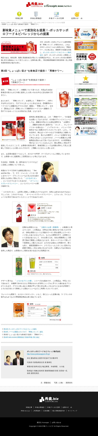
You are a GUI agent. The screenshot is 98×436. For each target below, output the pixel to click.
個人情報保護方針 (58, 411)
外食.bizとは (25, 411)
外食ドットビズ (47, 426)
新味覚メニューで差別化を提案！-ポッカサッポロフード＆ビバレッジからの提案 (38, 22)
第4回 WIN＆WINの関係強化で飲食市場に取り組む (22, 337)
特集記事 (19, 18)
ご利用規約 (36, 411)
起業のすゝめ (77, 18)
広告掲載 (46, 411)
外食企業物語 (36, 18)
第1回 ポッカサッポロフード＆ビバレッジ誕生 (20, 329)
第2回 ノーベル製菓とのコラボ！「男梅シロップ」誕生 (23, 332)
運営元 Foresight (43, 422)
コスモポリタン (31, 178)
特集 (8, 22)
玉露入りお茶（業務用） (50, 227)
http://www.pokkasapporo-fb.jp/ (38, 354)
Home (3, 22)
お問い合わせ (56, 422)
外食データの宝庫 (56, 18)
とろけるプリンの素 (24, 281)
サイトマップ (72, 411)
